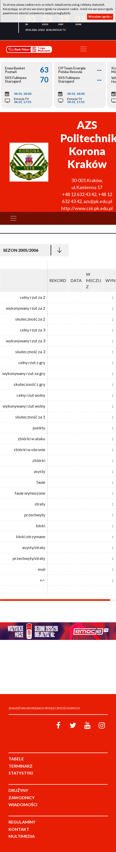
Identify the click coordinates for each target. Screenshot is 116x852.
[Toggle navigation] (83, 49)
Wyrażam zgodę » (100, 16)
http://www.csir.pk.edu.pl (87, 208)
